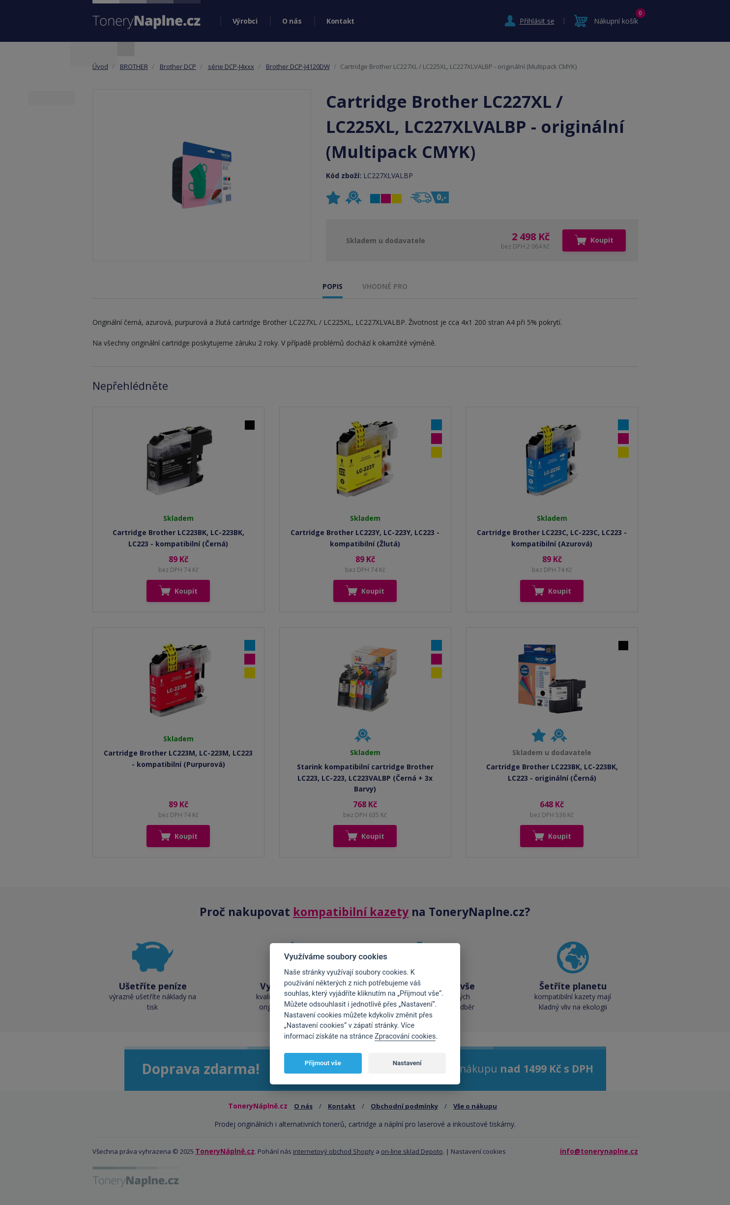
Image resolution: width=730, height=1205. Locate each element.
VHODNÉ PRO (385, 286)
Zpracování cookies (405, 1036)
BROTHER (134, 66)
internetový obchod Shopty (333, 1151)
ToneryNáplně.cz (225, 1151)
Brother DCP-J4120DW (298, 66)
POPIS (332, 286)
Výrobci (245, 21)
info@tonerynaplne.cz (599, 1151)
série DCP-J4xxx (231, 66)
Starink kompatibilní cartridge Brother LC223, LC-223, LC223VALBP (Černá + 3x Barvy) (365, 777)
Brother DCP (178, 66)
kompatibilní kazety (351, 912)
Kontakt (340, 21)
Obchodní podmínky (404, 1106)
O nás (292, 21)
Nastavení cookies (478, 1151)
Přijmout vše (323, 1063)
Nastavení (407, 1063)
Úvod (100, 66)
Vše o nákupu (475, 1106)
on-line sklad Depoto (412, 1151)
